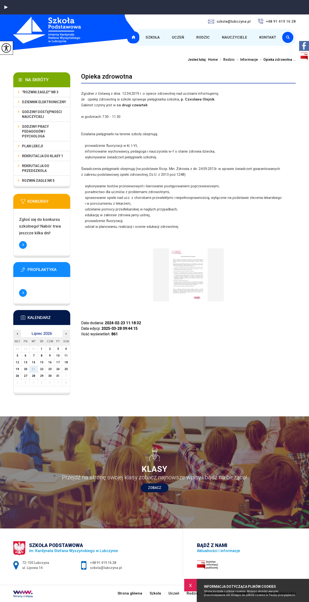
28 (33, 376)
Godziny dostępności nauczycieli (42, 114)
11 (66, 355)
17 (58, 362)
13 (25, 362)
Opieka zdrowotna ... (277, 59)
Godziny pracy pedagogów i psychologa (35, 131)
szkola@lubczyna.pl (229, 21)
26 (17, 376)
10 (58, 355)
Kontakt (267, 37)
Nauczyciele (234, 37)
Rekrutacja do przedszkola (35, 168)
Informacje (246, 59)
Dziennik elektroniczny (44, 102)
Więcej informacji (23, 245)
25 (66, 369)
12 (17, 362)
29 (41, 376)
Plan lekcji (32, 146)
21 (33, 369)
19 (17, 369)
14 (33, 362)
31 (58, 376)
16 (50, 362)
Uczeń (178, 37)
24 (58, 369)
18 (66, 362)
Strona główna (134, 37)
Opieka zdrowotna (106, 76)
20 (25, 369)
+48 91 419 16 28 (277, 21)
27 (25, 376)
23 (50, 369)
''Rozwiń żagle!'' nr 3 (40, 92)
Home (213, 59)
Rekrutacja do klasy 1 (42, 156)
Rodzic (203, 37)
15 (41, 362)
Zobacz (154, 488)
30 (50, 376)
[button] (6, 7)
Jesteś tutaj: (198, 59)
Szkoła (153, 37)
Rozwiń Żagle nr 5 (38, 181)
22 (41, 369)
